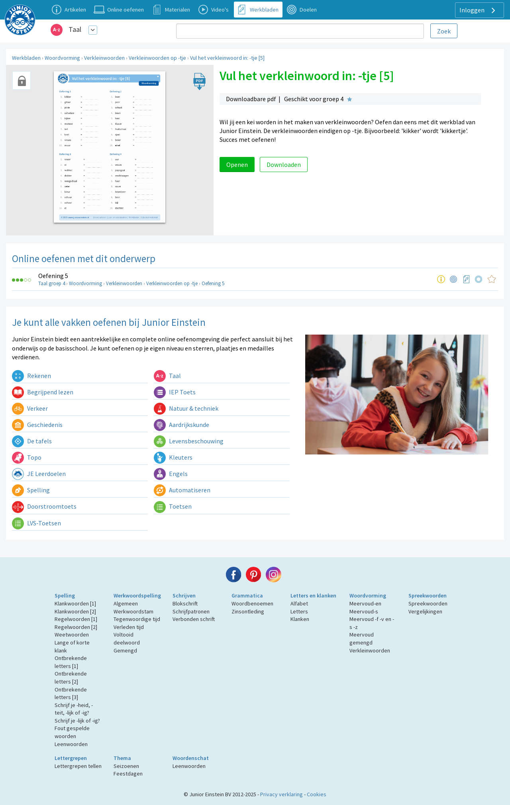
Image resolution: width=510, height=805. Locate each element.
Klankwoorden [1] (75, 603)
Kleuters (173, 457)
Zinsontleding (247, 611)
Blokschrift (185, 603)
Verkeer (30, 408)
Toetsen (173, 506)
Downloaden (284, 164)
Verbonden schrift (194, 619)
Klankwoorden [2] (75, 611)
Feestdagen (128, 773)
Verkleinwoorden (104, 57)
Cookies (316, 794)
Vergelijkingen (425, 611)
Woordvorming (62, 57)
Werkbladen (26, 57)
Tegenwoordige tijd (137, 619)
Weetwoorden (72, 634)
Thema (122, 758)
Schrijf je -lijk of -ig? (77, 720)
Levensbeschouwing (189, 441)
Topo (26, 457)
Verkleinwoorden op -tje (157, 57)
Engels (171, 474)
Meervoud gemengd (361, 638)
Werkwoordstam (133, 611)
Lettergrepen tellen (78, 766)
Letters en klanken (313, 595)
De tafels (32, 441)
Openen (237, 164)
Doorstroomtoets (44, 506)
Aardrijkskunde (181, 425)
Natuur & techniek (186, 408)
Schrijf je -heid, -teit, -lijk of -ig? (74, 709)
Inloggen (478, 10)
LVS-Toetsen (36, 523)
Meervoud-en (365, 603)
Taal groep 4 (51, 283)
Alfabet (299, 603)
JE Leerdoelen (39, 474)
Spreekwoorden (427, 595)
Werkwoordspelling (137, 595)
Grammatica (247, 595)
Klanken (299, 619)
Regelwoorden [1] (76, 619)
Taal (75, 29)
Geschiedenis (37, 425)
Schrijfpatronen (191, 611)
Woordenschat (191, 758)
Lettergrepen (71, 758)
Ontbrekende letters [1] (71, 662)
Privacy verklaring (281, 794)
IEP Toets (175, 392)
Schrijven (184, 595)
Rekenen (31, 376)
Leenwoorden (71, 744)
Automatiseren (182, 490)
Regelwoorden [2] (76, 627)
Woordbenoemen (252, 603)
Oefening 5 (53, 276)
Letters (299, 611)
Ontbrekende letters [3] (71, 693)
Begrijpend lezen (42, 392)
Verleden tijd (129, 627)
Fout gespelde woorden (72, 732)
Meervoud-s (363, 611)
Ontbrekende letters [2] (71, 677)
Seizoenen (126, 766)
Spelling (31, 490)
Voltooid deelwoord (127, 638)
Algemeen (126, 603)
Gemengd (125, 650)
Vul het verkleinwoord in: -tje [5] (227, 57)
